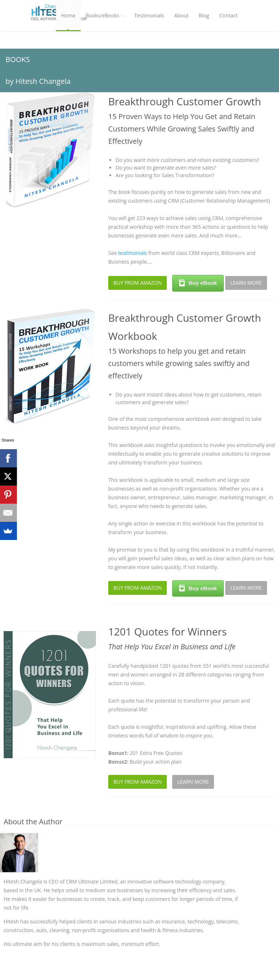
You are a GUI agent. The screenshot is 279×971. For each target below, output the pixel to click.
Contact (228, 15)
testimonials (132, 252)
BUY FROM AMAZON (137, 282)
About (181, 15)
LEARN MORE (246, 282)
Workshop (73, 46)
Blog (204, 15)
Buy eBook (198, 282)
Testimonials (149, 15)
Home (68, 15)
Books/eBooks (105, 15)
